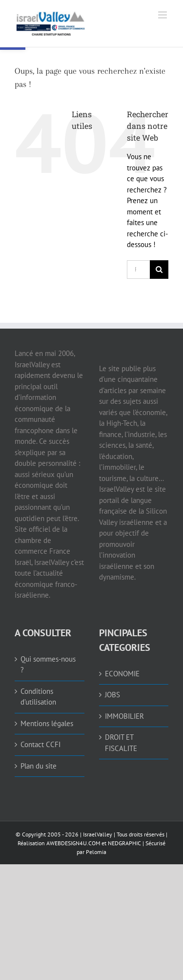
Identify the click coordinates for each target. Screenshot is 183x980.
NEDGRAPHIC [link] (123, 843)
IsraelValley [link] (97, 834)
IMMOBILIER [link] (124, 716)
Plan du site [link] (38, 766)
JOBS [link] (112, 694)
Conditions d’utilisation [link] (38, 697)
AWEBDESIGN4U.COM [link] (73, 843)
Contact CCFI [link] (40, 744)
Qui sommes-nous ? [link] (48, 664)
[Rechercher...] (138, 269)
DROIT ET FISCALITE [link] (121, 742)
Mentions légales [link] (46, 723)
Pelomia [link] (96, 851)
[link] (72, 23)
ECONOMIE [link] (122, 673)
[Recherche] (159, 269)
